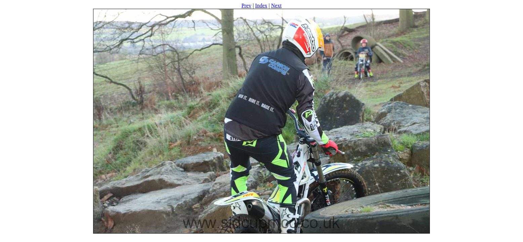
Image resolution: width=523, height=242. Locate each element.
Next (276, 5)
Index (261, 5)
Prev (246, 5)
